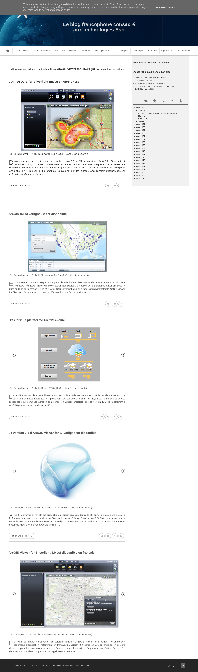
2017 (138, 148)
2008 (138, 175)
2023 (138, 130)
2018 (138, 145)
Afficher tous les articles (111, 69)
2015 (138, 154)
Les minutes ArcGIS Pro (145, 80)
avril (140, 111)
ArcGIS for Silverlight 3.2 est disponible (38, 272)
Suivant (123, 417)
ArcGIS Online (21, 50)
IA (115, 50)
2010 (138, 169)
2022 (138, 133)
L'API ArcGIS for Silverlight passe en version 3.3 (44, 81)
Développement (183, 50)
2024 (138, 127)
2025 (138, 124)
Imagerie (124, 50)
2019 (138, 142)
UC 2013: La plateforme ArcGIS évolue (37, 382)
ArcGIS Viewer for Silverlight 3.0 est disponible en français (52, 623)
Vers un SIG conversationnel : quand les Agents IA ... (158, 113)
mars (140, 116)
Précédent (14, 417)
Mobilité (72, 50)
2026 (138, 108)
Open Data (166, 50)
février (141, 119)
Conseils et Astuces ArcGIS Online (150, 78)
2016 (138, 151)
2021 (138, 136)
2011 (138, 166)
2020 (138, 139)
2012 (138, 163)
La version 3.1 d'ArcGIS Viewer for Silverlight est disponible (52, 499)
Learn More (160, 7)
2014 (138, 157)
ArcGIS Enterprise (41, 50)
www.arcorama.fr (42, 665)
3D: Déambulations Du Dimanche (150, 83)
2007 (138, 178)
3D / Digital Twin (102, 50)
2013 (138, 160)
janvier (141, 121)
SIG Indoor (152, 50)
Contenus (85, 50)
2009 (138, 172)
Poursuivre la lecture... (21, 185)
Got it (172, 7)
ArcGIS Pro (59, 50)
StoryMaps (137, 50)
